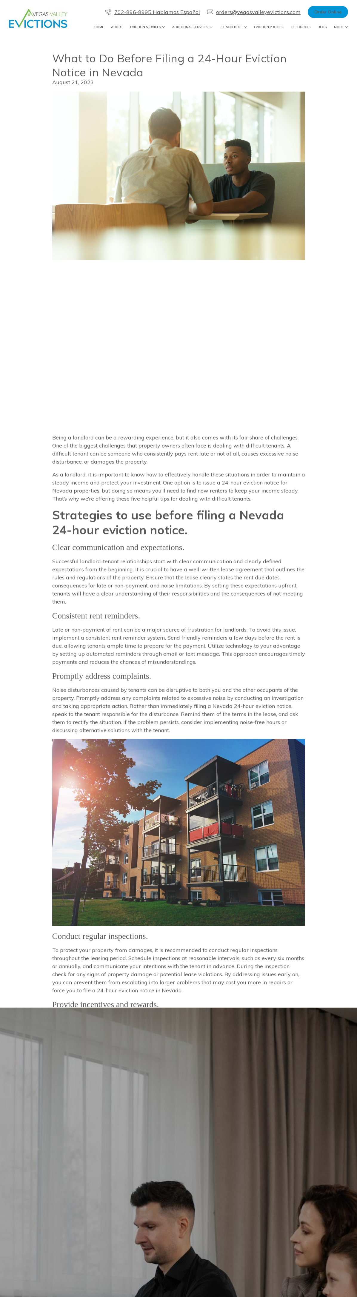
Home (99, 27)
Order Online (327, 12)
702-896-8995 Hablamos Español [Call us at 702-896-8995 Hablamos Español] (152, 12)
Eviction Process (269, 27)
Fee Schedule (231, 27)
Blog (322, 27)
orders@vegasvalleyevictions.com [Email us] (254, 12)
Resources (300, 27)
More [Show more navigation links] (339, 27)
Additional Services (190, 27)
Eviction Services (145, 27)
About (117, 27)
